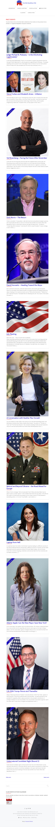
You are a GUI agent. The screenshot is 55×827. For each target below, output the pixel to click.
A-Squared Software (29, 816)
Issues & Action (29, 7)
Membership (9, 7)
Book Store (38, 7)
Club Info (45, 7)
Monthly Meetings (19, 7)
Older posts (8, 772)
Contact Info (27, 8)
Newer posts (46, 772)
